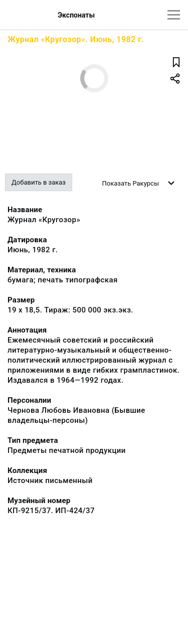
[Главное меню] (173, 15)
